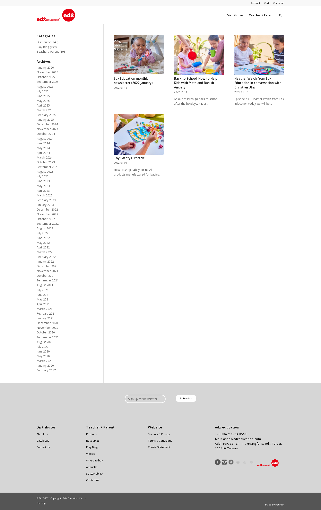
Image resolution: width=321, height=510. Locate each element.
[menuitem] (255, 3)
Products (91, 434)
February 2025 (46, 115)
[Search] (280, 15)
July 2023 (43, 176)
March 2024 (44, 157)
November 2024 (47, 129)
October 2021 (46, 276)
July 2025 (43, 91)
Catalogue (43, 440)
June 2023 (43, 181)
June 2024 (43, 143)
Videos (90, 454)
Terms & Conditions (160, 440)
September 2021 (48, 280)
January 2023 (45, 205)
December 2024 (47, 124)
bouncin (279, 504)
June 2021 (43, 295)
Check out (278, 3)
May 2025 (43, 101)
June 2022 (43, 238)
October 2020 (46, 332)
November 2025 (47, 72)
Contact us (92, 480)
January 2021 (45, 318)
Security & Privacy (159, 434)
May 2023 (43, 186)
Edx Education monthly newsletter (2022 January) (133, 80)
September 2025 (48, 82)
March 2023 (44, 195)
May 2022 (43, 243)
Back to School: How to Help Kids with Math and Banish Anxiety (195, 83)
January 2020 (45, 365)
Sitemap (41, 502)
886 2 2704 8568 (234, 434)
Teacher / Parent (48, 51)
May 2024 (43, 148)
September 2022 (48, 224)
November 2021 (47, 271)
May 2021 (43, 299)
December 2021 (47, 266)
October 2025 (46, 77)
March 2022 (44, 252)
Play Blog (43, 47)
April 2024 (43, 153)
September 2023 (48, 167)
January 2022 (45, 261)
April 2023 (43, 191)
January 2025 (45, 119)
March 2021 (44, 309)
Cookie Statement (159, 447)
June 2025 (43, 96)
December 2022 (47, 209)
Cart (266, 3)
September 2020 (48, 337)
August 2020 (45, 342)
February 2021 (46, 313)
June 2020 (43, 351)
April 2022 (43, 247)
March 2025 (44, 110)
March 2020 (44, 361)
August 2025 (45, 86)
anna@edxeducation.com (242, 439)
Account (255, 3)
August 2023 (45, 171)
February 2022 (46, 257)
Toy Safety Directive (129, 158)
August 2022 (45, 228)
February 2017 (46, 370)
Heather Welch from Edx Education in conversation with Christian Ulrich (257, 83)
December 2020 (47, 323)
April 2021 (43, 304)
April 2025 (43, 105)
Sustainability (94, 473)
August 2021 (45, 285)
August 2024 (45, 139)
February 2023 (46, 200)
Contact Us (43, 447)
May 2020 (43, 356)
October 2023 (46, 162)
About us (42, 434)
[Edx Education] (56, 15)
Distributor (44, 42)
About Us (91, 467)
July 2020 (43, 347)
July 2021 (43, 290)
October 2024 (46, 134)
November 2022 (47, 214)
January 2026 (45, 67)
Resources (92, 440)
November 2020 (47, 328)
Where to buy (94, 460)
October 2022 (46, 219)
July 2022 (43, 233)
